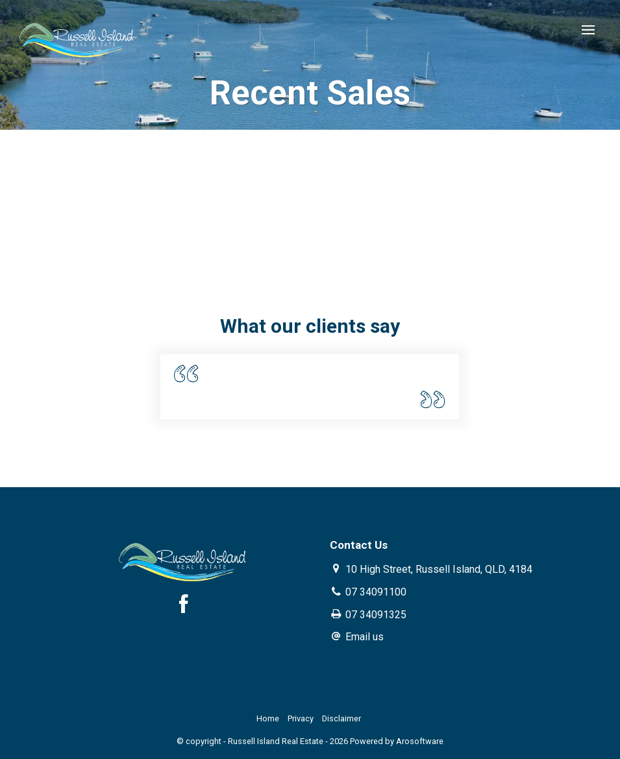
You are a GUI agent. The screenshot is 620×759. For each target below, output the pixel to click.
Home (267, 718)
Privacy (301, 718)
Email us (364, 637)
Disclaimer (341, 718)
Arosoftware (419, 741)
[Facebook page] (184, 606)
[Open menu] (588, 29)
